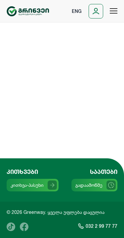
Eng (77, 11)
